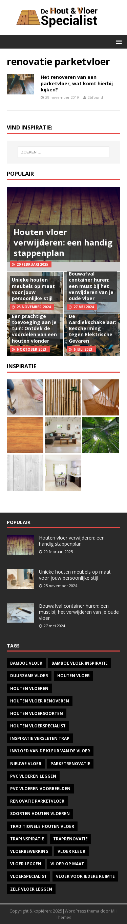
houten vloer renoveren (39, 701)
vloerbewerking (29, 851)
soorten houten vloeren (40, 813)
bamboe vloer (26, 663)
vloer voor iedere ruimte (85, 876)
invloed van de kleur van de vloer (50, 751)
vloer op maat (67, 864)
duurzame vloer (29, 675)
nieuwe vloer (25, 764)
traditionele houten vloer (42, 826)
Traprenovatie (70, 839)
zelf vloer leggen (31, 889)
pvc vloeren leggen (33, 776)
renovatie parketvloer (37, 801)
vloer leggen (25, 864)
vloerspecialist (28, 876)
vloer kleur (71, 851)
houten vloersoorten (36, 713)
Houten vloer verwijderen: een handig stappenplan (63, 242)
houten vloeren (29, 688)
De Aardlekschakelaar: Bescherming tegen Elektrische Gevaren (92, 328)
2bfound (95, 97)
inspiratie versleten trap (39, 738)
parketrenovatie (70, 764)
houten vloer (73, 675)
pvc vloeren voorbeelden (40, 788)
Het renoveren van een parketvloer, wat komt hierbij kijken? (77, 83)
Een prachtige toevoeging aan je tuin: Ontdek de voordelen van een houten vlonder (34, 328)
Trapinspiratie (27, 839)
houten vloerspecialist (38, 726)
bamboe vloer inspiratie (79, 663)
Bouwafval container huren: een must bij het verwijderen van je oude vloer (91, 285)
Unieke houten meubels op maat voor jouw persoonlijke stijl (33, 289)
